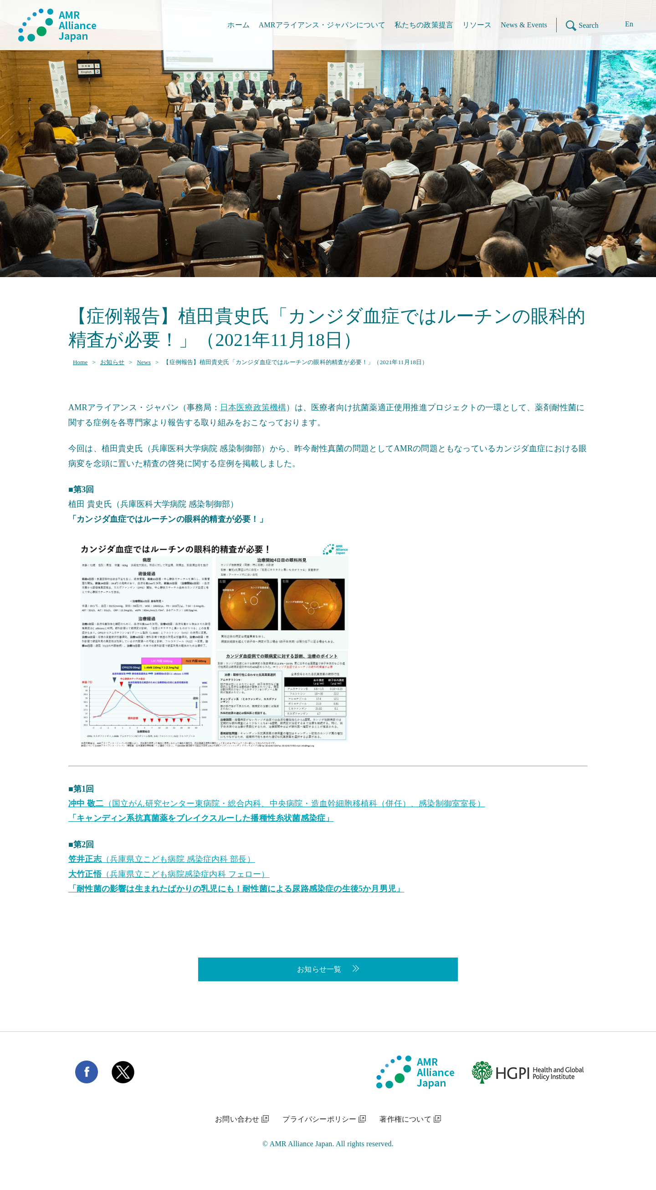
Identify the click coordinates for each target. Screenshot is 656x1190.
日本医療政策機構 (253, 407)
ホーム (238, 25)
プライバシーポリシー (319, 1119)
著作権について (405, 1119)
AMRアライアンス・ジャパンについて (322, 25)
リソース (477, 25)
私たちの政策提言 (424, 25)
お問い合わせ (237, 1119)
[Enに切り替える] (622, 25)
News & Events (524, 25)
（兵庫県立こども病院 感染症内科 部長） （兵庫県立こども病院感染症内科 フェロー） (236, 874)
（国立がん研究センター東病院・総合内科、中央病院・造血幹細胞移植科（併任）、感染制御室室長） (276, 803)
